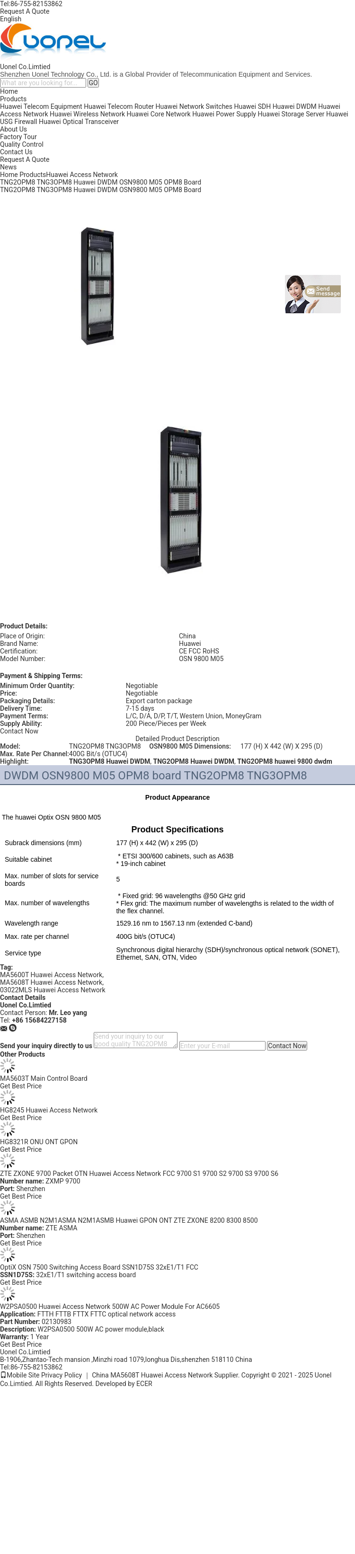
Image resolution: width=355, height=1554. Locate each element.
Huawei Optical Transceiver (79, 121)
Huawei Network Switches (194, 106)
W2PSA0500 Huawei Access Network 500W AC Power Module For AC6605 (110, 1306)
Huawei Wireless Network (87, 114)
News (8, 167)
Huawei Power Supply (224, 114)
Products (13, 99)
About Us (13, 129)
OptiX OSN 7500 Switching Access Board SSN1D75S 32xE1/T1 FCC (99, 1267)
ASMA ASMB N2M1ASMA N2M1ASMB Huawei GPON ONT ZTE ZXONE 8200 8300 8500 (129, 1220)
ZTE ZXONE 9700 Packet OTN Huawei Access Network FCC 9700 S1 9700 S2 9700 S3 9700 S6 (139, 1173)
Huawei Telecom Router (119, 106)
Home (9, 91)
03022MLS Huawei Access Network (53, 990)
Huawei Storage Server (290, 114)
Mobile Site (20, 1375)
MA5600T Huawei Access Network (51, 975)
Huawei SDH (252, 106)
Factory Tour (18, 137)
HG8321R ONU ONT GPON (39, 1142)
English (10, 19)
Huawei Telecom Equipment (41, 106)
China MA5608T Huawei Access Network (152, 1375)
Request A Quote (24, 11)
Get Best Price (21, 1086)
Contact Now (19, 731)
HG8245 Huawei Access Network (49, 1110)
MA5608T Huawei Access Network (51, 982)
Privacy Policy (61, 1375)
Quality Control (22, 144)
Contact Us (16, 152)
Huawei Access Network (82, 174)
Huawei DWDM (295, 106)
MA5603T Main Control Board (44, 1078)
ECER (144, 1383)
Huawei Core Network (159, 114)
